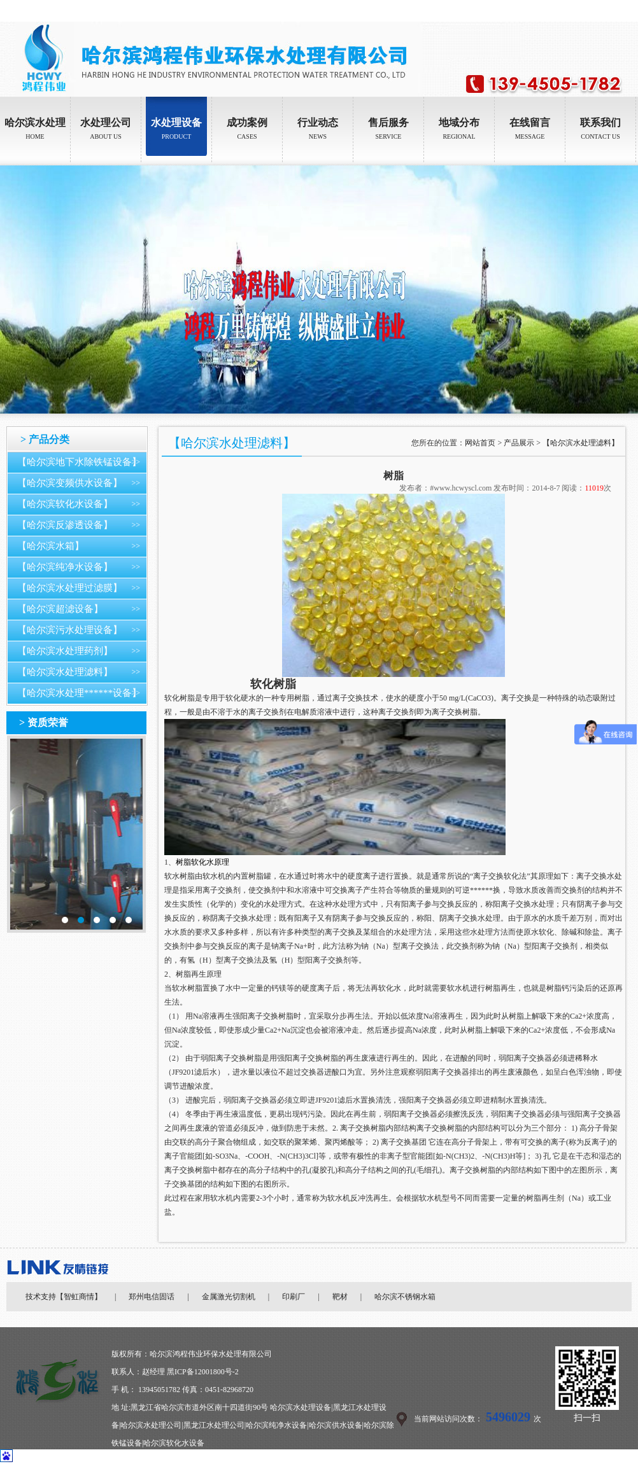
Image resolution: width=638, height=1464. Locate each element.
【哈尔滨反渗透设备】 (65, 525)
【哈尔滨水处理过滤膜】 (69, 588)
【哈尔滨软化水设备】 (65, 504)
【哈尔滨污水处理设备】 (69, 630)
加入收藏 (622, 10)
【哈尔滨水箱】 (50, 546)
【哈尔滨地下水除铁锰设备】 (79, 462)
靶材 (340, 1296)
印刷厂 (293, 1296)
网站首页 (480, 442)
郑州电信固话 (151, 1296)
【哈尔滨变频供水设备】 (69, 483)
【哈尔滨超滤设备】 (60, 609)
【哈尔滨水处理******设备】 (79, 693)
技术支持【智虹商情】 (63, 1296)
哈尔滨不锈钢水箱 (405, 1296)
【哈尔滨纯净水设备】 (65, 567)
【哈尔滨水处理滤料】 (65, 672)
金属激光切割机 (228, 1296)
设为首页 (587, 10)
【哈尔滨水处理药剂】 (65, 651)
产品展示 (519, 442)
